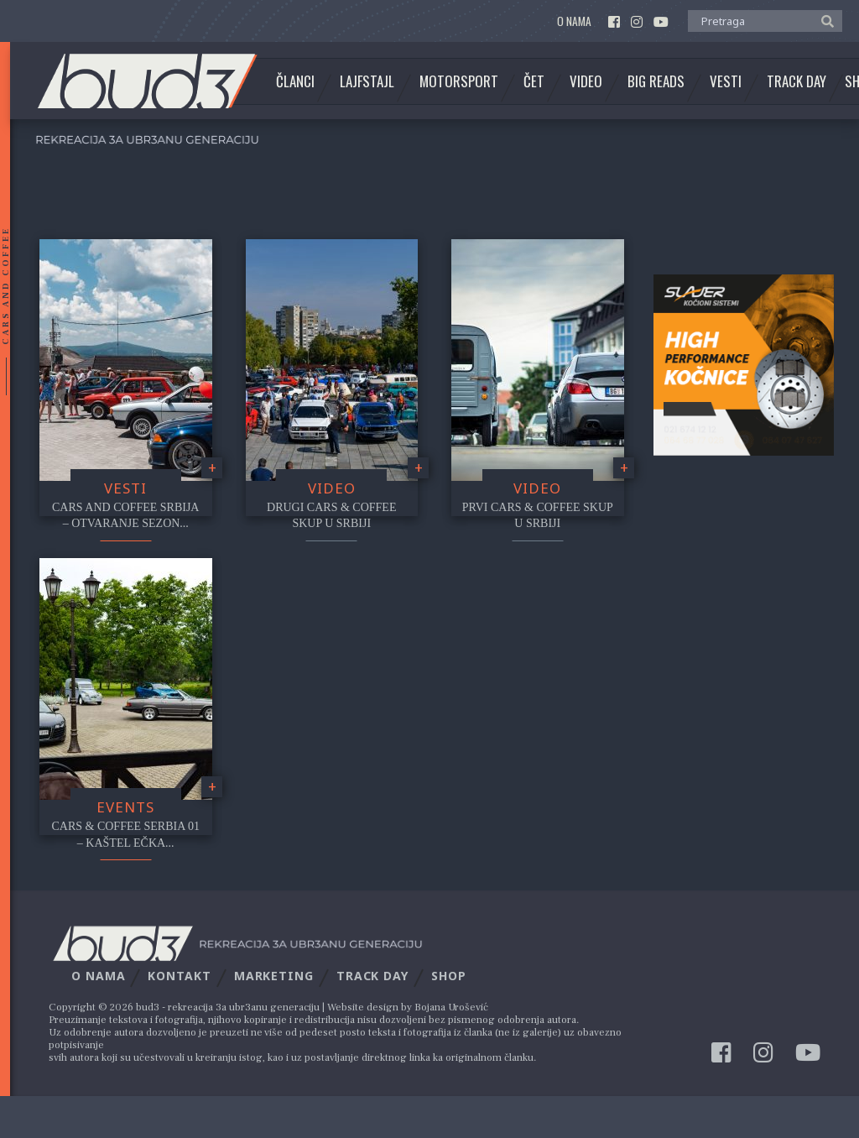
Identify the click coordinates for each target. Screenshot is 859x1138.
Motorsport (458, 81)
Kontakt (179, 976)
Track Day (796, 81)
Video (586, 81)
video (332, 488)
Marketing (274, 976)
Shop (448, 976)
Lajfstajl (367, 81)
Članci (295, 81)
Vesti (726, 81)
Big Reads (656, 81)
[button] (823, 20)
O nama (574, 21)
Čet (533, 81)
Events (125, 807)
